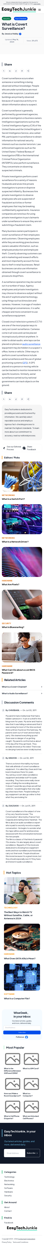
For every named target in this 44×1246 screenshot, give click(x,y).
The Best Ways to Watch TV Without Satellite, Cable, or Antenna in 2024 (18, 915)
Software (9, 994)
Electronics (9, 1180)
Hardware (7, 580)
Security (6, 623)
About (7, 1207)
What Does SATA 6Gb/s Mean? (20, 958)
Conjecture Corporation (26, 1239)
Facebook (8, 1222)
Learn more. (37, 4)
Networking (8, 495)
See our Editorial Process (12, 448)
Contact (8, 1211)
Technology (10, 907)
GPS (25, 362)
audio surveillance (31, 344)
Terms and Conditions (20, 1242)
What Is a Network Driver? (15, 541)
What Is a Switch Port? (13, 499)
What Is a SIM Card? (31, 1068)
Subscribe (22, 1032)
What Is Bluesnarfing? (13, 627)
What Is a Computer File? (17, 998)
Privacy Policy (6, 1242)
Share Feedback (29, 448)
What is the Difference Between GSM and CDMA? (12, 1070)
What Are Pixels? (10, 584)
